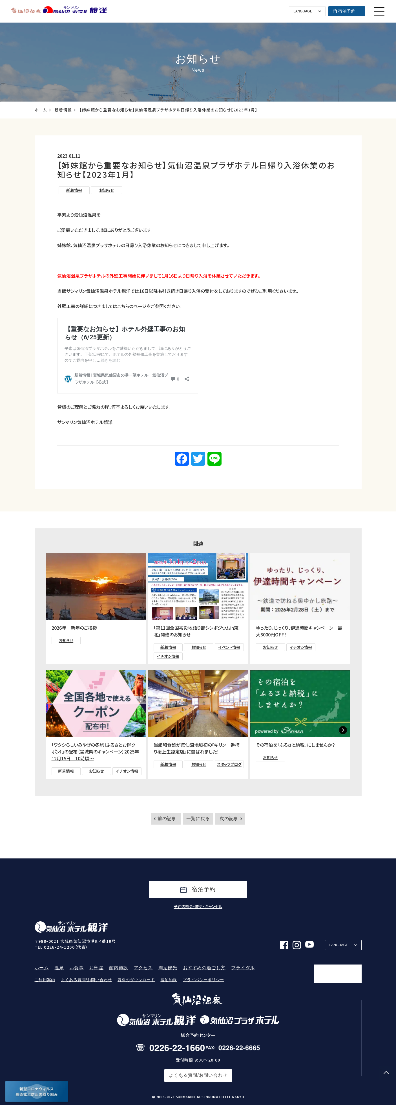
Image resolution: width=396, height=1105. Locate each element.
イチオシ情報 (168, 656)
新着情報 (63, 110)
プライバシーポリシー (203, 979)
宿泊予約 (347, 11)
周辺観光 (167, 967)
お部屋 (96, 967)
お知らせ (106, 190)
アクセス (143, 967)
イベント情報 (229, 647)
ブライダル (243, 967)
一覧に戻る (198, 818)
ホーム (41, 110)
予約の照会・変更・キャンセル (198, 906)
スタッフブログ (229, 764)
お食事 (77, 967)
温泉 (59, 967)
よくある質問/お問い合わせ (86, 979)
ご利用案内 (45, 979)
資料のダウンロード (136, 979)
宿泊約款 (168, 979)
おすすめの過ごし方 (204, 967)
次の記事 (229, 818)
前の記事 (167, 818)
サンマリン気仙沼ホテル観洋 (59, 11)
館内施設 (118, 967)
